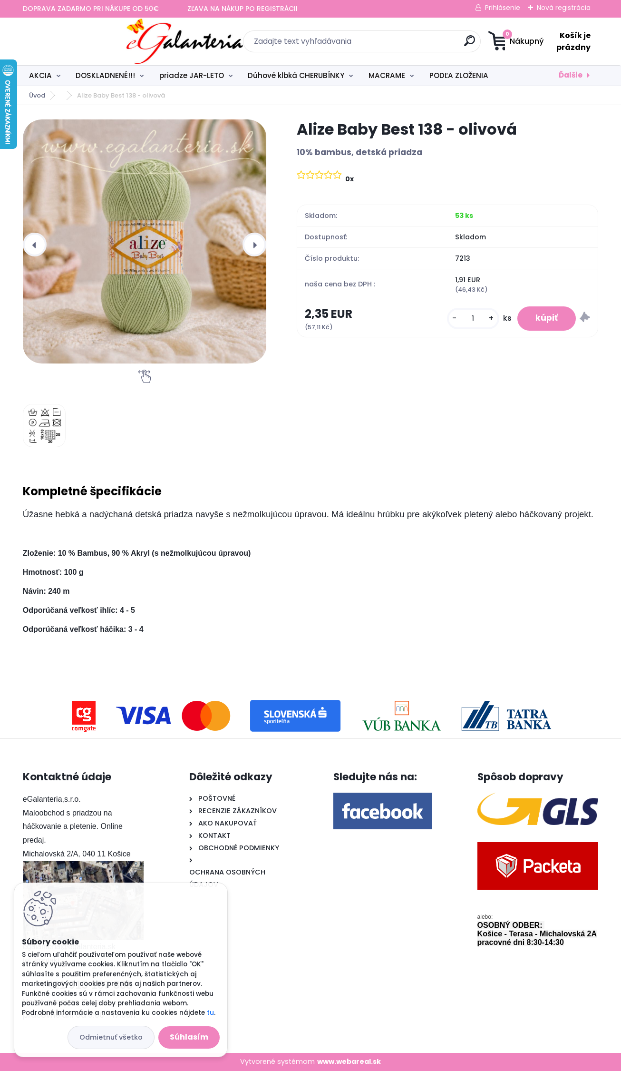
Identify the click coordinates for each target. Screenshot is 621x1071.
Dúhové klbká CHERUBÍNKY (296, 75)
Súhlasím (189, 1037)
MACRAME (387, 75)
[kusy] (471, 318)
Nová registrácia (564, 7)
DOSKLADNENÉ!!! (105, 75)
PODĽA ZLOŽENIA (458, 75)
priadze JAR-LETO (191, 75)
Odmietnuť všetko (111, 1037)
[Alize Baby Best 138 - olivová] (145, 241)
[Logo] (81, 41)
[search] (403, 44)
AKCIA (40, 75)
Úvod (37, 95)
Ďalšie (570, 75)
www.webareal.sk (349, 1061)
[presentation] (35, 244)
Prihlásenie (502, 7)
